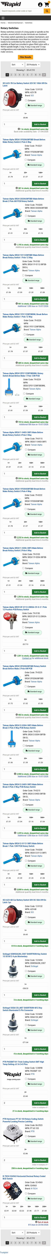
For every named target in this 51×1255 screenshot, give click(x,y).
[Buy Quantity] (17, 124)
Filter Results (25, 57)
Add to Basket (40, 124)
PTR (32, 1074)
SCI (32, 95)
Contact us (26, 658)
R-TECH (34, 1188)
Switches (28, 23)
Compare (30, 100)
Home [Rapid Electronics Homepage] (3, 23)
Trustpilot (4, 1252)
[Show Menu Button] (3, 18)
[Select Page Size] (33, 64)
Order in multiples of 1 (40, 1107)
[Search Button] (47, 11)
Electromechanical (15, 23)
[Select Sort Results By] (17, 64)
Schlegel (34, 966)
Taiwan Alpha (36, 155)
